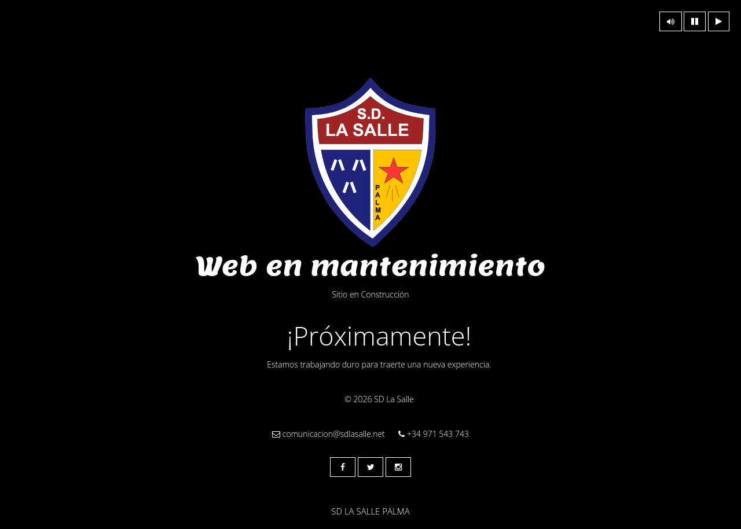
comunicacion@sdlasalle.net (328, 433)
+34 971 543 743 (433, 433)
